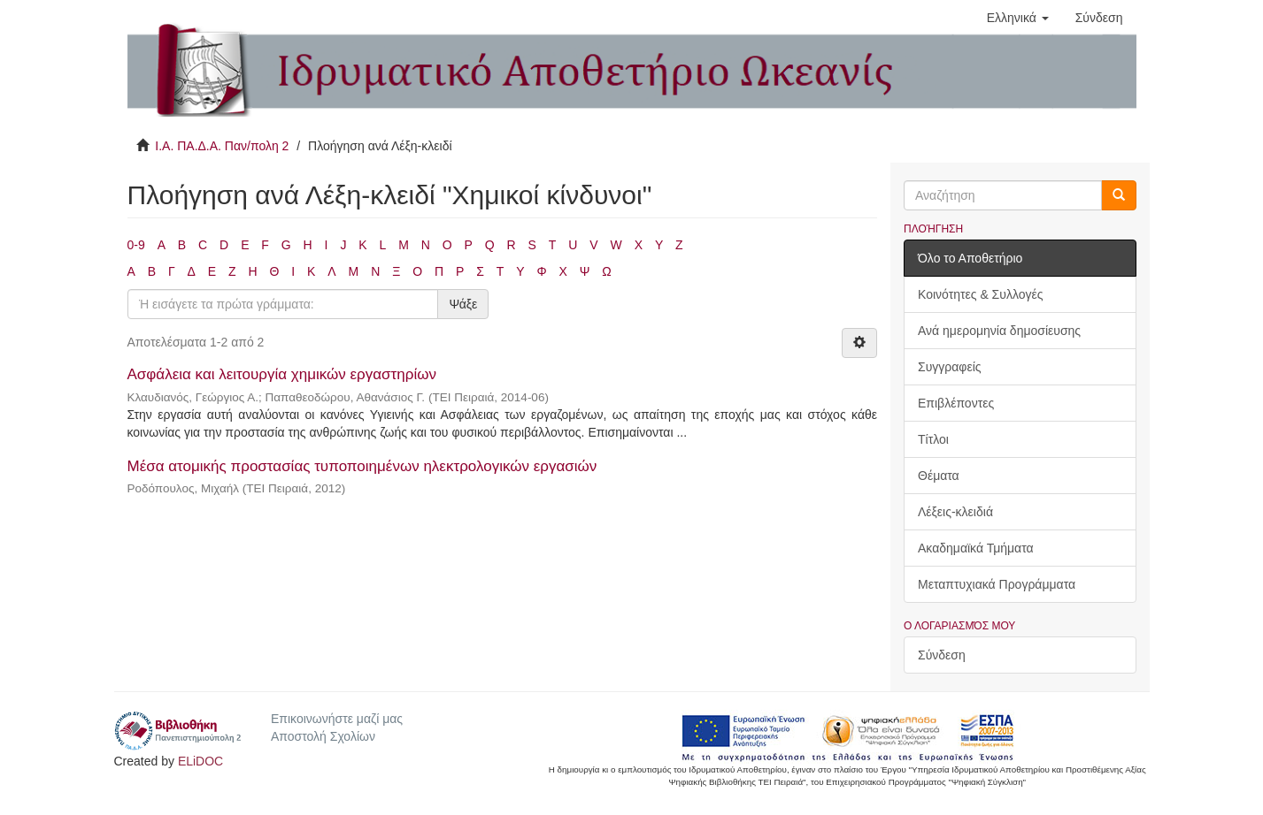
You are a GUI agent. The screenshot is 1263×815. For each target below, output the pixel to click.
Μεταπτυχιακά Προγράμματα (996, 584)
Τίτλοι (933, 439)
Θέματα (938, 475)
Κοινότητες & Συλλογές (980, 294)
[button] (1018, 17)
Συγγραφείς (950, 367)
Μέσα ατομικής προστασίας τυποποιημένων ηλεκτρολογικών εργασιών (362, 466)
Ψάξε (463, 304)
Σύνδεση (942, 655)
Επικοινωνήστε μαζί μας (337, 719)
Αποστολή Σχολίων (323, 736)
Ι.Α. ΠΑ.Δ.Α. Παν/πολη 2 (222, 146)
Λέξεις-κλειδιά (955, 512)
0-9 (136, 245)
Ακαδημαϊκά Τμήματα (976, 548)
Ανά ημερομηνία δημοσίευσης (999, 331)
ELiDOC (200, 761)
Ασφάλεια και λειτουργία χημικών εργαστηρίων (282, 374)
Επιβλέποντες (956, 403)
